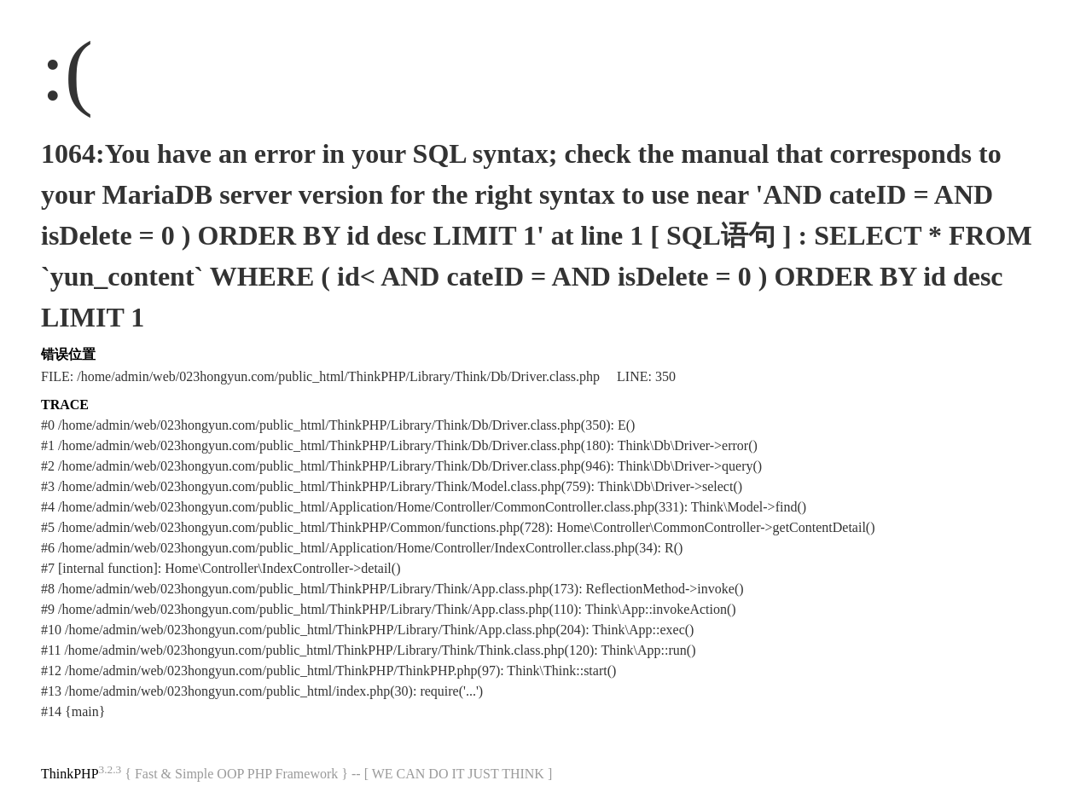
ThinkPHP (70, 773)
